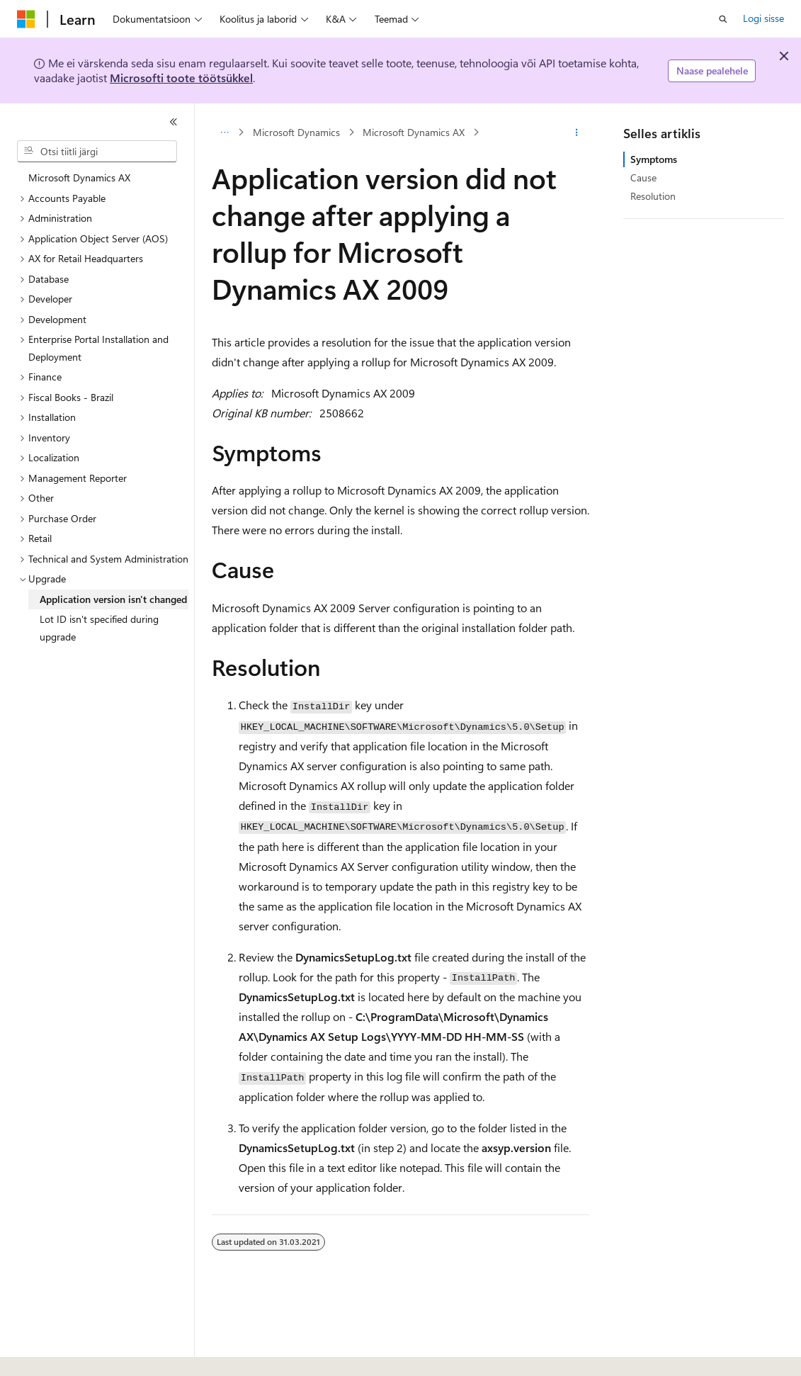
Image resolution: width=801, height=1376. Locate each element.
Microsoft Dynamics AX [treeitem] (79, 177)
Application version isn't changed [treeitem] (113, 599)
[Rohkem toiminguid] (576, 132)
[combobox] (97, 151)
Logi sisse (763, 18)
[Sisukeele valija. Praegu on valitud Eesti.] (41, 1352)
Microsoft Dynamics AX (414, 132)
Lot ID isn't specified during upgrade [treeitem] (99, 627)
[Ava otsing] (723, 19)
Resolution (653, 196)
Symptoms (653, 159)
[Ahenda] (173, 122)
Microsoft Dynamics (296, 132)
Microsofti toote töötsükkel (181, 77)
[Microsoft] (26, 19)
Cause (643, 177)
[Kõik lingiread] (224, 132)
